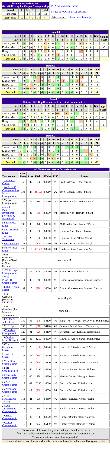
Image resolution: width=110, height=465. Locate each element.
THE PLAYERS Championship (9, 280)
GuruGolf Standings (80, 17)
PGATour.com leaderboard (64, 6)
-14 (32, 17)
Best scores (10, 17)
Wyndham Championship (9, 390)
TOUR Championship (9, 424)
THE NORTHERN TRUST (9, 399)
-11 (27, 17)
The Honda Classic (8, 182)
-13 (21, 17)
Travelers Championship (9, 331)
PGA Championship (9, 383)
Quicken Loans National (10, 338)
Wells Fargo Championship (9, 271)
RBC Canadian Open (10, 369)
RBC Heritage (11, 243)
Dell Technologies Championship (9, 408)
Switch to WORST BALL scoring (68, 11)
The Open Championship (9, 362)
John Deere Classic (9, 355)
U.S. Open (10, 326)
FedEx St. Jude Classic (8, 320)
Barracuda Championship (9, 376)
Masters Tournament (8, 238)
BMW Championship (9, 417)
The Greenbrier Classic (7, 347)
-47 (45, 17)
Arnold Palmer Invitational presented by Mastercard (8, 213)
